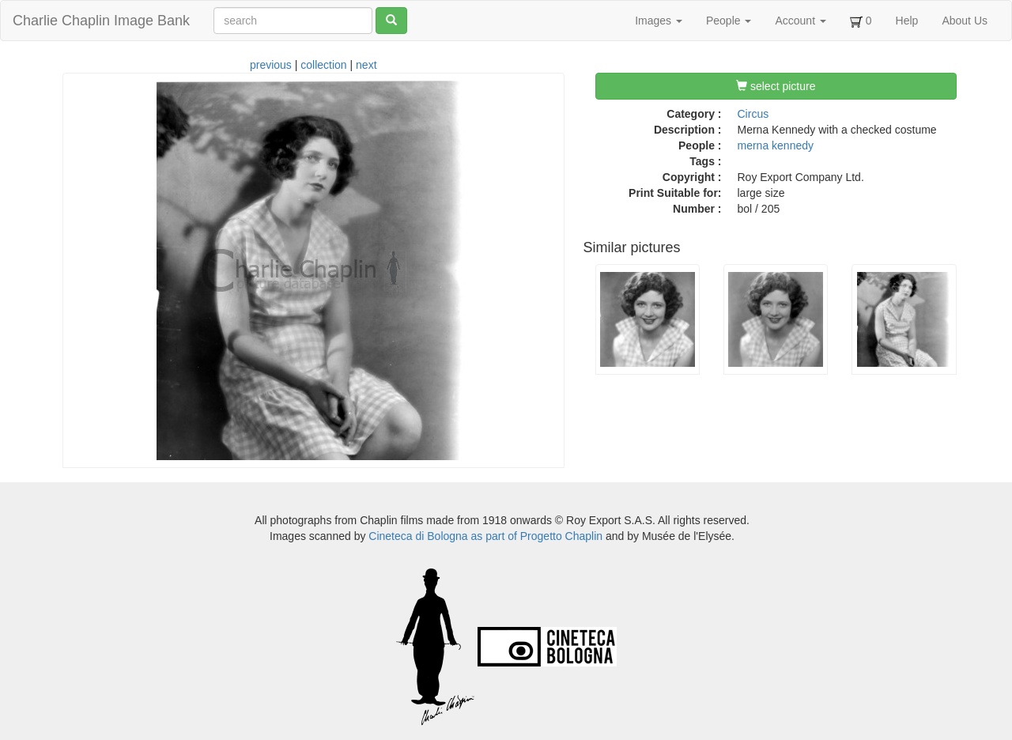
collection (323, 65)
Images (658, 20)
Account (800, 20)
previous (271, 65)
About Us (964, 20)
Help (907, 20)
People (728, 20)
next (366, 65)
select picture (775, 86)
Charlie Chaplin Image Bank (101, 20)
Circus (753, 114)
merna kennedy (776, 145)
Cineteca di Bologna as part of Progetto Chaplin (485, 536)
